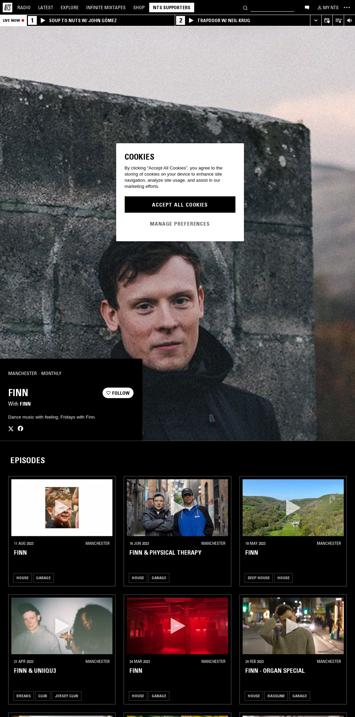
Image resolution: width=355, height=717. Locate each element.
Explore (70, 7)
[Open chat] (307, 7)
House (22, 577)
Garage (43, 577)
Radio (24, 7)
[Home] (7, 7)
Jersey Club (66, 695)
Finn (25, 403)
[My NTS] (327, 7)
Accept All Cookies (180, 204)
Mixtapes (106, 7)
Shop (139, 7)
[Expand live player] (315, 20)
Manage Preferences (180, 223)
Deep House (259, 577)
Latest (45, 7)
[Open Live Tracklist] (338, 20)
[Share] (126, 373)
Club (42, 695)
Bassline (276, 695)
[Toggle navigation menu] (346, 7)
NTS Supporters (171, 7)
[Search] (245, 7)
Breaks (23, 695)
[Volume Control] (349, 20)
